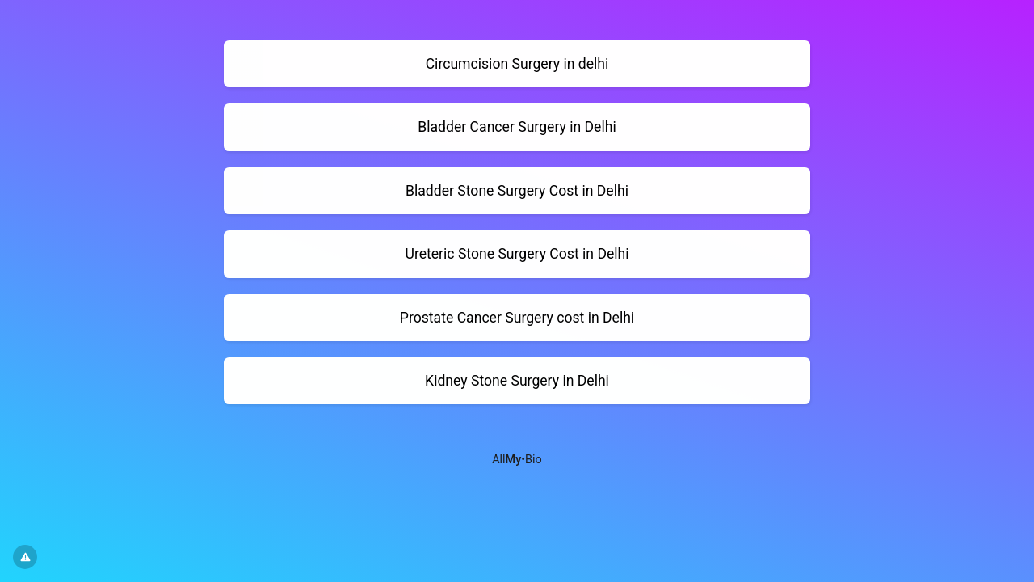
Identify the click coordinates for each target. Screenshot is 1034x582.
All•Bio (517, 459)
